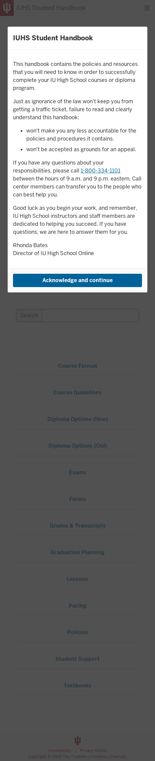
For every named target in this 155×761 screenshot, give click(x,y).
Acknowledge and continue (77, 280)
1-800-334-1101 (100, 170)
